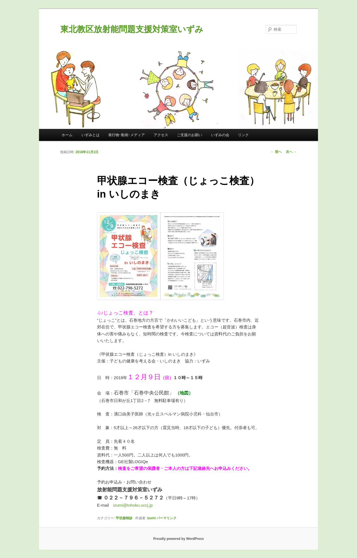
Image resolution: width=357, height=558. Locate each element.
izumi (151, 518)
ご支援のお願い (189, 135)
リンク (243, 135)
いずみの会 (220, 135)
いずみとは (90, 135)
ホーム (67, 135)
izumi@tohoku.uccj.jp (133, 505)
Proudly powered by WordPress (178, 539)
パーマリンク (166, 518)
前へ (276, 152)
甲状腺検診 (124, 518)
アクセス (161, 135)
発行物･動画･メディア (126, 135)
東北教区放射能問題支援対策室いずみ (131, 29)
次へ (291, 152)
